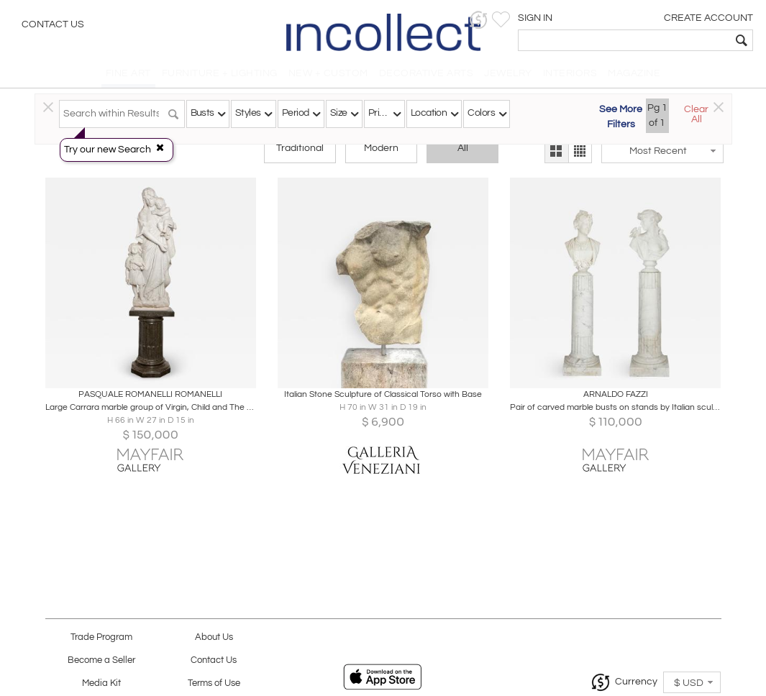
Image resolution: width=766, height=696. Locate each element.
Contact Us (53, 25)
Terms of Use (214, 683)
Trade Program (101, 637)
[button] (533, 20)
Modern (381, 152)
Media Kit (101, 683)
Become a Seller (101, 660)
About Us (214, 637)
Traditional (300, 152)
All (462, 152)
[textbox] (651, 40)
